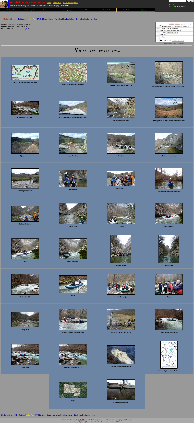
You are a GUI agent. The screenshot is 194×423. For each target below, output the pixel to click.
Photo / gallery (68, 10)
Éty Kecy (172, 4)
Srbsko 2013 (57, 3)
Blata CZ (107, 10)
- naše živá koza (177, 6)
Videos (87, 10)
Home (49, 3)
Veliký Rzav (32, 19)
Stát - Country (29, 10)
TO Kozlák (81, 420)
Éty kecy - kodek (146, 10)
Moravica (58, 19)
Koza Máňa (126, 10)
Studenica (80, 19)
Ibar (95, 19)
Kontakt (97, 422)
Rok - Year (10, 10)
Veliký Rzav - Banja (45, 19)
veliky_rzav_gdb (21, 29)
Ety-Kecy (82, 422)
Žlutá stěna (22, 19)
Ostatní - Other (48, 10)
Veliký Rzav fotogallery (70, 3)
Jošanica (88, 19)
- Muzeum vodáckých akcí (27, 3)
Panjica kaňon (68, 19)
